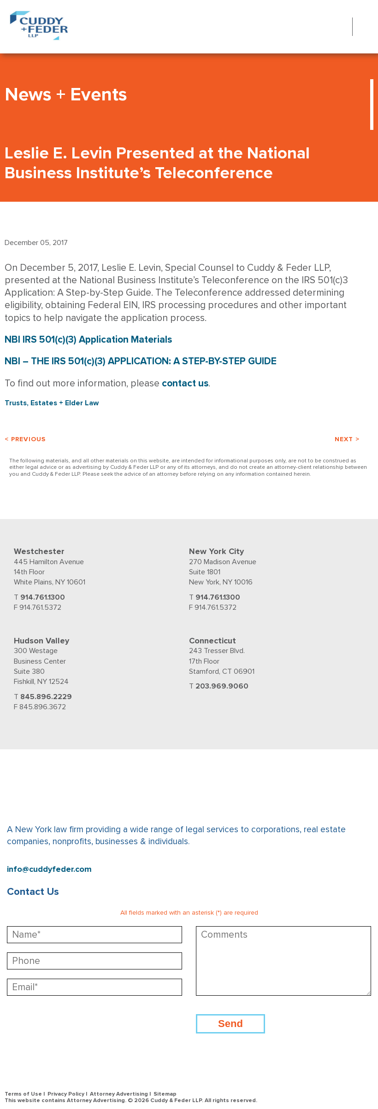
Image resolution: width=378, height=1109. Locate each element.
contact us (185, 383)
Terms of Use (23, 1094)
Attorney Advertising (119, 1094)
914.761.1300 (42, 597)
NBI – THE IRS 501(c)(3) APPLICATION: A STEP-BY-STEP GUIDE (141, 361)
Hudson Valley (41, 641)
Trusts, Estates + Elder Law (52, 403)
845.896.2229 (46, 696)
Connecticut (212, 641)
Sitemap (165, 1094)
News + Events (66, 94)
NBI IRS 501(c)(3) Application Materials (88, 339)
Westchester (39, 551)
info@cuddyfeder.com (49, 869)
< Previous (25, 439)
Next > (347, 439)
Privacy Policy (65, 1094)
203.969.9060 (221, 686)
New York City (216, 551)
